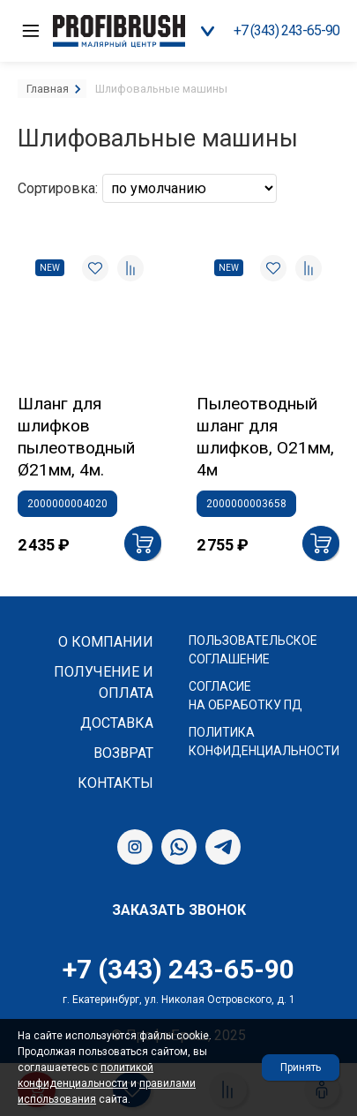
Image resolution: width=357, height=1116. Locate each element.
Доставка (116, 723)
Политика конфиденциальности (264, 741)
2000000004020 (67, 504)
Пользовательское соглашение (253, 649)
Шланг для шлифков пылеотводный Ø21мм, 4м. (76, 436)
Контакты (115, 783)
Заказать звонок (179, 910)
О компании (105, 641)
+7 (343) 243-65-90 (286, 30)
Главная (47, 88)
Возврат (123, 753)
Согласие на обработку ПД (245, 695)
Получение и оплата (103, 682)
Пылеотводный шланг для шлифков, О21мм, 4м (265, 436)
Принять (300, 1067)
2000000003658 (246, 504)
